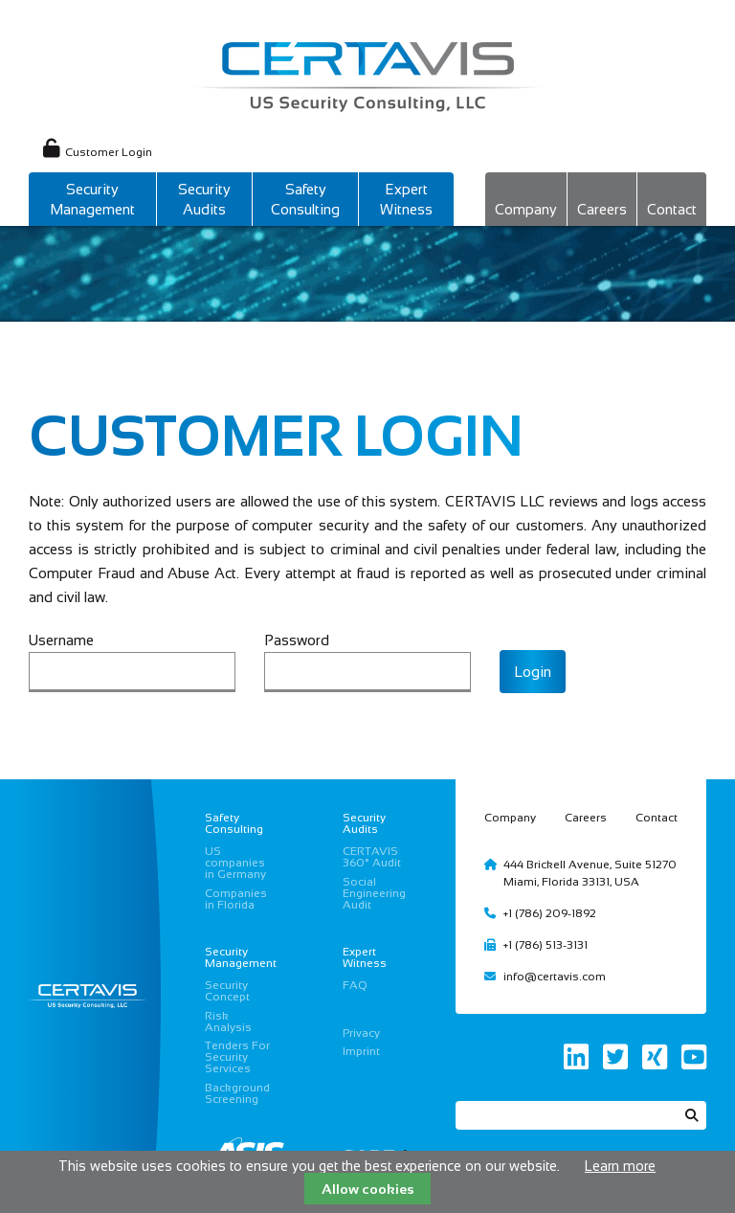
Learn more (620, 1166)
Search (692, 1115)
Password (296, 640)
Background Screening (237, 1093)
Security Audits (204, 199)
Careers (602, 209)
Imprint (361, 1051)
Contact (672, 209)
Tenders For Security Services (237, 1057)
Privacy (361, 1033)
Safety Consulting (305, 199)
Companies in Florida (236, 898)
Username (61, 640)
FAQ (355, 985)
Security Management (92, 199)
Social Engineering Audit (374, 893)
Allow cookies (368, 1189)
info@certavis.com (554, 976)
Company (526, 209)
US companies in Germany (235, 862)
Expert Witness (406, 199)
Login (532, 671)
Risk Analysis (228, 1021)
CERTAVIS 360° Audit (372, 856)
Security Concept (227, 990)
